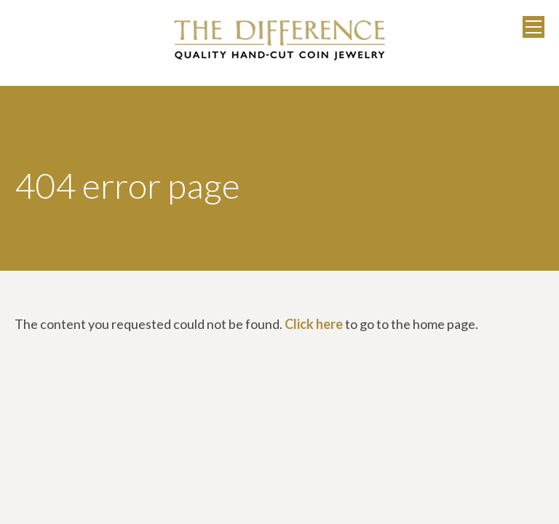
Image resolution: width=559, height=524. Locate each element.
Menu (533, 27)
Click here (314, 324)
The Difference (279, 40)
